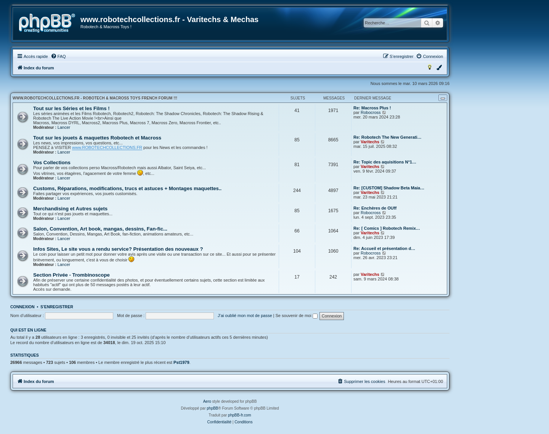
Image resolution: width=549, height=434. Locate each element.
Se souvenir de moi (297, 315)
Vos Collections (52, 162)
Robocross (371, 112)
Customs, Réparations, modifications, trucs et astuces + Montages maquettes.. (127, 188)
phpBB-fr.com (239, 415)
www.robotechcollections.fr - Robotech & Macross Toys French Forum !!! (95, 98)
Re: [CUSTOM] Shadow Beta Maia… (388, 188)
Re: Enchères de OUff (374, 208)
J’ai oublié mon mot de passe (245, 315)
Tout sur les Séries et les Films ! (71, 108)
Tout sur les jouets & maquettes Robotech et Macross (97, 138)
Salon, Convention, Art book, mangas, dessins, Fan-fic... (100, 229)
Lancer (64, 127)
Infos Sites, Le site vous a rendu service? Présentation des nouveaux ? (118, 249)
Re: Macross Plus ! (372, 108)
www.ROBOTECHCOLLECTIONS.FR (107, 147)
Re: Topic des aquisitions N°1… (384, 162)
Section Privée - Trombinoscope (71, 275)
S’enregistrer (56, 306)
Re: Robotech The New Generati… (387, 137)
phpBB (212, 408)
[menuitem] (58, 56)
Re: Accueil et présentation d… (384, 248)
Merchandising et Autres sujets (70, 208)
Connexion (22, 306)
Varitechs (370, 141)
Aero (207, 401)
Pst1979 (181, 362)
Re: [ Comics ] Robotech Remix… (386, 228)
